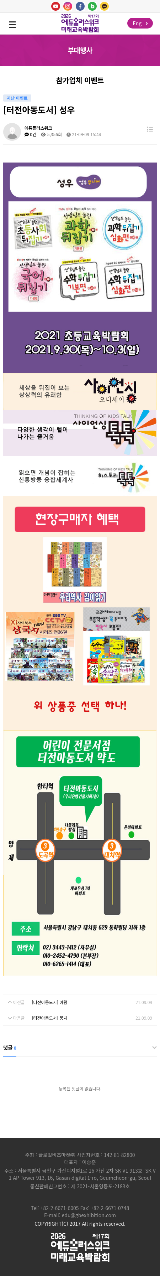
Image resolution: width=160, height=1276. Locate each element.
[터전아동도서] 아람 (49, 1002)
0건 (30, 134)
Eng (140, 23)
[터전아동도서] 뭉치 (49, 1018)
